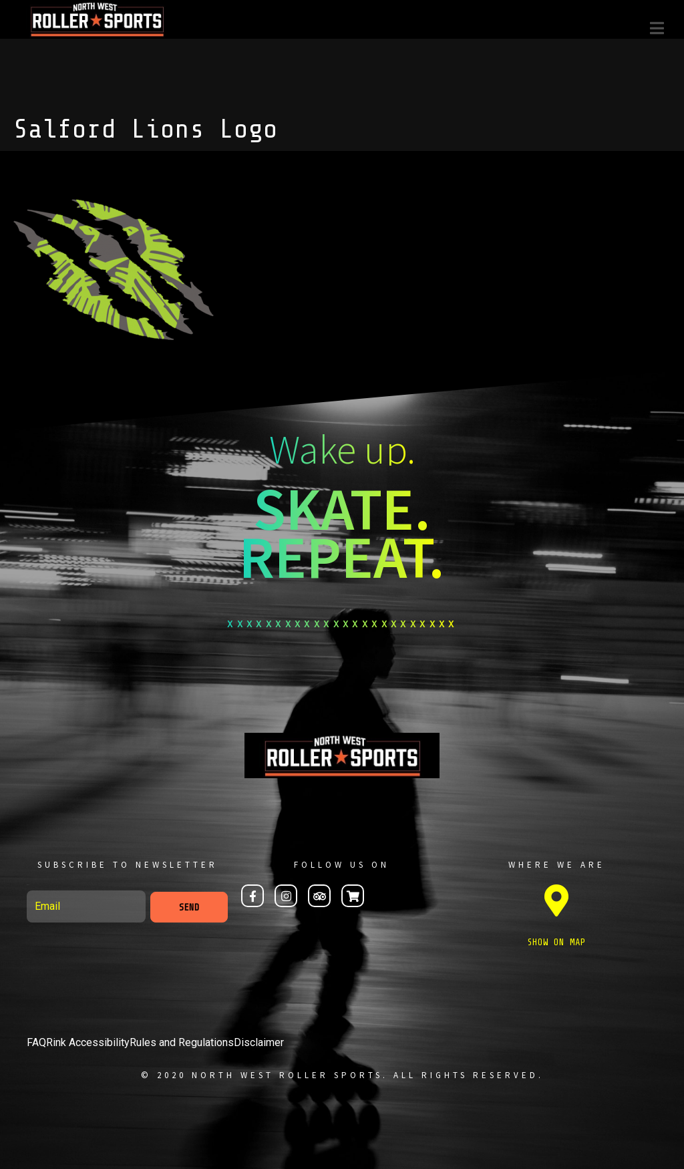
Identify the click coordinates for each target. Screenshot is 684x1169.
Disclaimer (259, 1042)
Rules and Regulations (182, 1042)
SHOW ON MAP (556, 942)
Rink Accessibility (88, 1042)
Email (28, 884)
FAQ (36, 1042)
